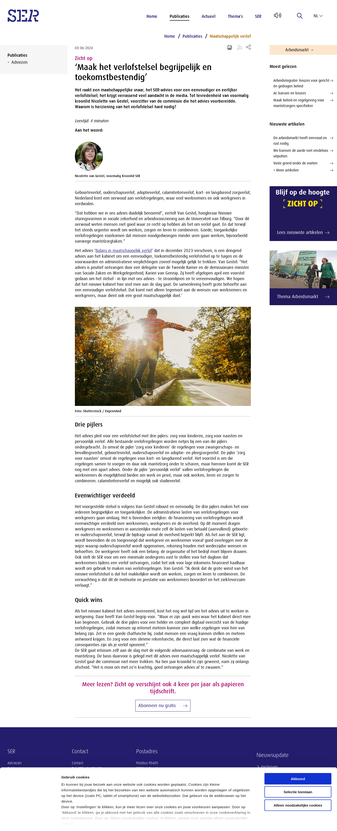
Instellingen (252, 822)
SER (258, 16)
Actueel (209, 16)
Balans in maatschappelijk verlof (123, 250)
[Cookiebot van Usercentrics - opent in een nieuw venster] (30, 821)
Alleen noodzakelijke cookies (298, 785)
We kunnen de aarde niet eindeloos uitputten (303, 153)
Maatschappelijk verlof (230, 36)
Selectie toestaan (298, 772)
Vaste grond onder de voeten (303, 163)
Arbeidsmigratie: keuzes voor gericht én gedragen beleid (303, 83)
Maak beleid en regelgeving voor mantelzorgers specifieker (303, 102)
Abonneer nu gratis (157, 705)
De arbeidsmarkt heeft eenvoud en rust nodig (303, 140)
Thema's (235, 16)
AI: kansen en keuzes (303, 93)
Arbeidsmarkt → (299, 50)
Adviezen (19, 62)
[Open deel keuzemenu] (248, 47)
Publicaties (179, 16)
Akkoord (298, 759)
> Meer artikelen (303, 170)
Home (152, 16)
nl (318, 16)
